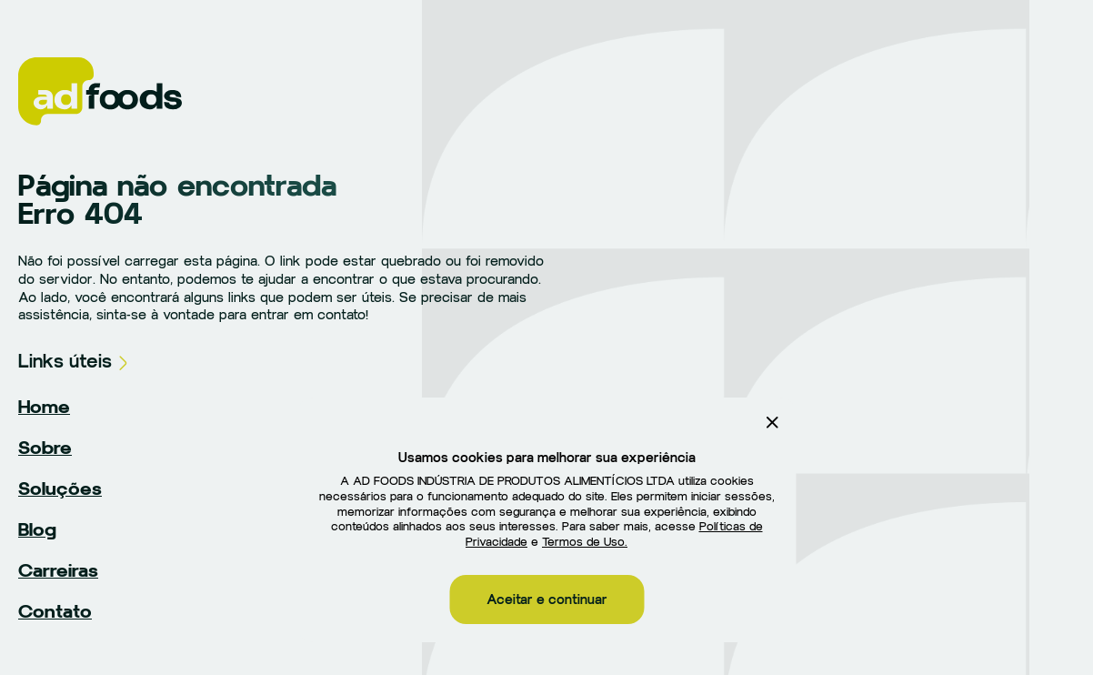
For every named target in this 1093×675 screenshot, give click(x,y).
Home (44, 407)
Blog (37, 529)
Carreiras (58, 570)
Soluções (60, 488)
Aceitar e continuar (546, 599)
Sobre (45, 447)
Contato (55, 611)
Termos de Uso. (584, 542)
